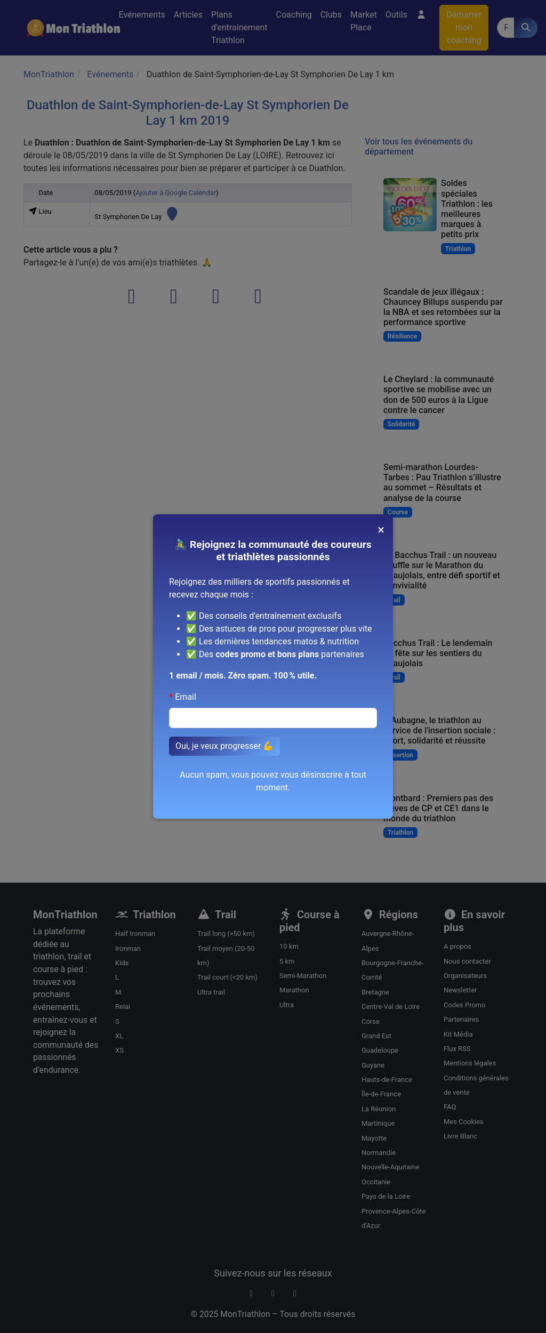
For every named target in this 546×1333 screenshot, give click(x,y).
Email (185, 697)
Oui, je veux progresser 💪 (224, 746)
